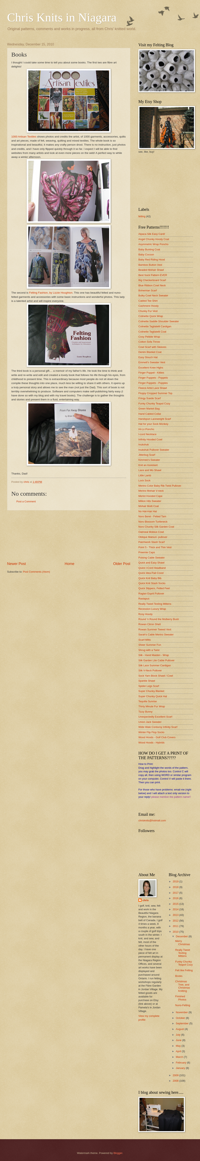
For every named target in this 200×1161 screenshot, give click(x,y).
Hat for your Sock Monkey (153, 423)
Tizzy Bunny (145, 711)
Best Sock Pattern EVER (152, 275)
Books (178, 975)
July (178, 1034)
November (182, 1012)
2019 (176, 881)
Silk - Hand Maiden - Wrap (153, 655)
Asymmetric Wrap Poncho (153, 244)
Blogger (118, 1153)
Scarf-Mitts (144, 639)
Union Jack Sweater (150, 721)
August (180, 1029)
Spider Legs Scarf (148, 686)
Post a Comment (26, 501)
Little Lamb (144, 475)
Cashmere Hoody (148, 305)
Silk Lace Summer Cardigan (154, 665)
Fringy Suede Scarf (149, 398)
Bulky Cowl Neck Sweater (153, 295)
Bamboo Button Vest (150, 264)
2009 (176, 1075)
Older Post (121, 564)
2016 (176, 898)
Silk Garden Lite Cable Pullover (156, 660)
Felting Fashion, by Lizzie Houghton (50, 292)
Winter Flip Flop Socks (151, 732)
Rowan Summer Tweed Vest (154, 629)
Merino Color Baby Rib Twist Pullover (159, 485)
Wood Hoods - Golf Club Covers (157, 737)
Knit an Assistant (148, 465)
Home (69, 564)
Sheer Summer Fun (149, 644)
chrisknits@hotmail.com (152, 820)
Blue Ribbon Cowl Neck (152, 285)
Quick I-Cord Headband (152, 567)
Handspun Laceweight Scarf (154, 418)
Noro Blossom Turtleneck (152, 521)
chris (145, 900)
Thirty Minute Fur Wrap (151, 706)
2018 (176, 887)
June (179, 1040)
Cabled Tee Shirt (148, 300)
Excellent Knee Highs (150, 367)
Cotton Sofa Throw (149, 341)
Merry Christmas (182, 943)
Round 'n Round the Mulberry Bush (158, 619)
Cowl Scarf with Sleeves (152, 347)
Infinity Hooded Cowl (150, 439)
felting (141, 216)
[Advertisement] (68, 536)
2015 (176, 903)
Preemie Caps (146, 552)
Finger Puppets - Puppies (153, 382)
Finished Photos (180, 998)
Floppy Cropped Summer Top (155, 393)
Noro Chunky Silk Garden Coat (156, 526)
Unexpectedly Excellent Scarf (155, 716)
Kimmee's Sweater (149, 459)
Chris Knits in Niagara (62, 17)
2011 (176, 926)
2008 (176, 1080)
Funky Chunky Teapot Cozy (154, 403)
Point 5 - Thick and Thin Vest (155, 547)
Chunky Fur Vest (148, 311)
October (181, 1017)
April (179, 1051)
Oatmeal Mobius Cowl (151, 531)
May (178, 1045)
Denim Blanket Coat (150, 352)
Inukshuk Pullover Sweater (153, 449)
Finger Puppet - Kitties (151, 372)
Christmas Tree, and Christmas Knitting (182, 986)
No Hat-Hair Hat (147, 511)
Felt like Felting (184, 970)
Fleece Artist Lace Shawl (152, 387)
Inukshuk (143, 444)
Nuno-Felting (182, 1005)
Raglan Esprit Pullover (151, 593)
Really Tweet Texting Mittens (154, 603)
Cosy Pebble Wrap (149, 336)
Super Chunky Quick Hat (152, 696)
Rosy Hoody (145, 614)
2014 (176, 909)
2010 (176, 931)
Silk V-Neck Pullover (150, 670)
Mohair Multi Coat (148, 506)
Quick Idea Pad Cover (151, 572)
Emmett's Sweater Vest (151, 362)
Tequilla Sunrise (147, 701)
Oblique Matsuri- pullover (152, 537)
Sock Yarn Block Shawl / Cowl (155, 675)
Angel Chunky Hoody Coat (153, 239)
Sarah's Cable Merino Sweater (156, 634)
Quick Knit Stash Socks (151, 583)
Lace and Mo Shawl (149, 470)
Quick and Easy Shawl (151, 562)
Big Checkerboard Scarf (152, 280)
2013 (176, 914)
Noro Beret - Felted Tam (152, 516)
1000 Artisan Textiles (24, 136)
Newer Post (16, 564)
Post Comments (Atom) (36, 571)
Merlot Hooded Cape (150, 496)
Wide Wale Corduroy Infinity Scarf (157, 727)
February (181, 1062)
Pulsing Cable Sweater (151, 557)
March (180, 1056)
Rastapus (143, 598)
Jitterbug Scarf (146, 454)
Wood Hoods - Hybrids (151, 742)
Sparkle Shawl (146, 680)
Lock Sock (144, 480)
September (182, 1023)
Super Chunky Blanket (151, 691)
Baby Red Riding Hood (151, 259)
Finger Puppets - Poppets (153, 377)
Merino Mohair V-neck (151, 490)
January (181, 1068)
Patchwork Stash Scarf (151, 542)
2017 (176, 892)
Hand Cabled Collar (149, 413)
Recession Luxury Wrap (152, 608)
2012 (176, 920)
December (182, 936)
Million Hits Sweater (149, 501)
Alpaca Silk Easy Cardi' (151, 233)
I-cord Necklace (147, 434)
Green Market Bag (149, 408)
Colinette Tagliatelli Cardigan (154, 326)
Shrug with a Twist (148, 650)
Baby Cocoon (146, 254)
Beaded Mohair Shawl (151, 269)
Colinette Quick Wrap (150, 316)
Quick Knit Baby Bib (149, 578)
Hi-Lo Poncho (146, 429)
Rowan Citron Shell (149, 624)
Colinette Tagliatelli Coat (152, 331)
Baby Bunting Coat (149, 249)
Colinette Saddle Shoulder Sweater (158, 321)
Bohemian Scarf (147, 290)
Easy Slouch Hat (148, 357)
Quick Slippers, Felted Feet (154, 588)
